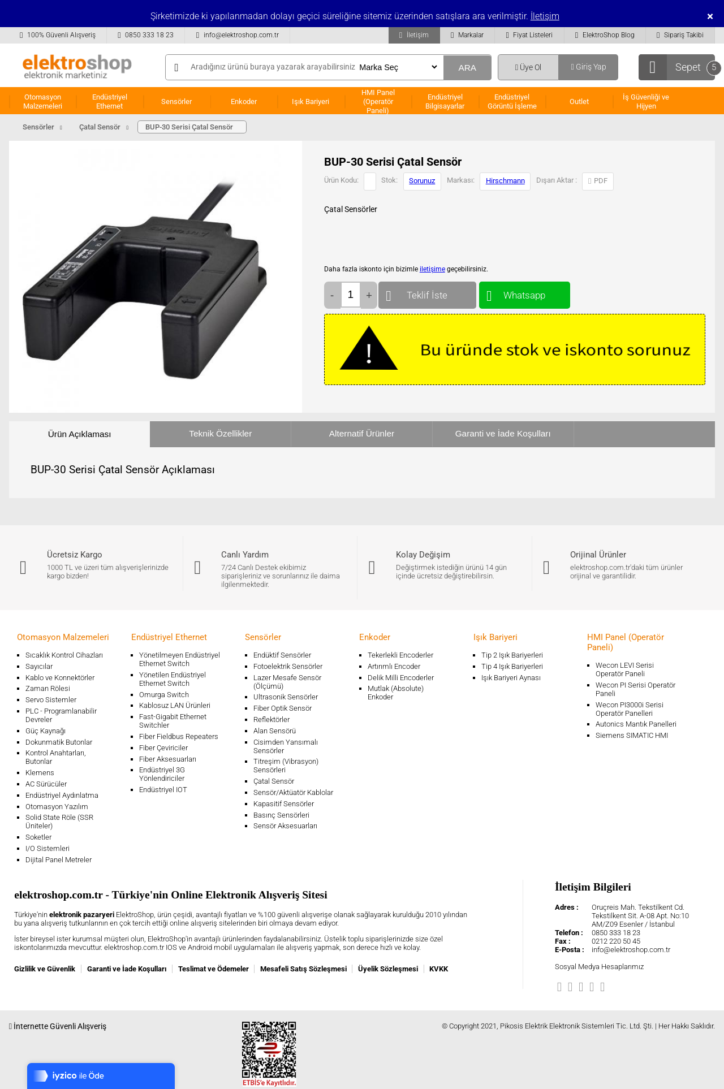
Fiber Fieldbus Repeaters (178, 736)
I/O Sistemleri (47, 848)
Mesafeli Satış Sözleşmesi (303, 969)
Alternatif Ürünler (361, 433)
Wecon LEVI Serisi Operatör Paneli (625, 669)
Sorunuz (422, 180)
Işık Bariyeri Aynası (511, 677)
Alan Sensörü (274, 731)
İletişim (545, 16)
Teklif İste (427, 293)
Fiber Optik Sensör (282, 708)
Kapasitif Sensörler (283, 804)
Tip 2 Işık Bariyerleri (512, 655)
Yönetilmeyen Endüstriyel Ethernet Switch (179, 659)
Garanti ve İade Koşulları (503, 433)
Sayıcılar (39, 666)
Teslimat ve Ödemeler (213, 969)
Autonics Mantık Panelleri (636, 724)
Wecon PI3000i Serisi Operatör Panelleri (629, 709)
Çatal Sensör (273, 781)
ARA (467, 67)
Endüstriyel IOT (163, 789)
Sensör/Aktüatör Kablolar (293, 792)
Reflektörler (271, 719)
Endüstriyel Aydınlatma (61, 795)
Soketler (38, 837)
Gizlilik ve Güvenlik (44, 969)
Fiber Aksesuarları (167, 759)
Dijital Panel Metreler (58, 859)
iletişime (432, 269)
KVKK (438, 969)
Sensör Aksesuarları (285, 826)
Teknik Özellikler (220, 433)
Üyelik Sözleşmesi (388, 969)
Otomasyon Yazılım (56, 806)
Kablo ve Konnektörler (59, 677)
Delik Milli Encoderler (401, 677)
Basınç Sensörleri (281, 815)
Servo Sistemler (50, 699)
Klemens (39, 772)
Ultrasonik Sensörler (285, 697)
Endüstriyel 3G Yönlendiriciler (162, 774)
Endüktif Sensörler (282, 655)
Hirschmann (505, 180)
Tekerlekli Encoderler (400, 655)
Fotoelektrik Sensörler (287, 666)
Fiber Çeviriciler (163, 748)
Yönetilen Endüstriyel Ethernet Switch (172, 679)
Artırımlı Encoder (394, 666)
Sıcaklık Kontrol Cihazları (64, 655)
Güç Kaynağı (45, 731)
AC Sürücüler (46, 784)
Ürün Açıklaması (79, 434)
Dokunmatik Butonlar (58, 742)
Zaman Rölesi (47, 688)
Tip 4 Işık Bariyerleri (512, 666)
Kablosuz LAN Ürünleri (174, 705)
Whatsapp (524, 293)
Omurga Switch (164, 694)
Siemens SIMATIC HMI (632, 735)
